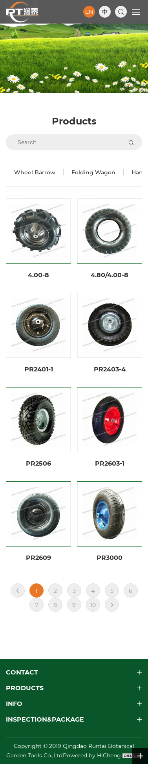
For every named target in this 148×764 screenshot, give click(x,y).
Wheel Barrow (34, 172)
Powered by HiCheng (92, 755)
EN (89, 11)
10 (93, 605)
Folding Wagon (93, 172)
